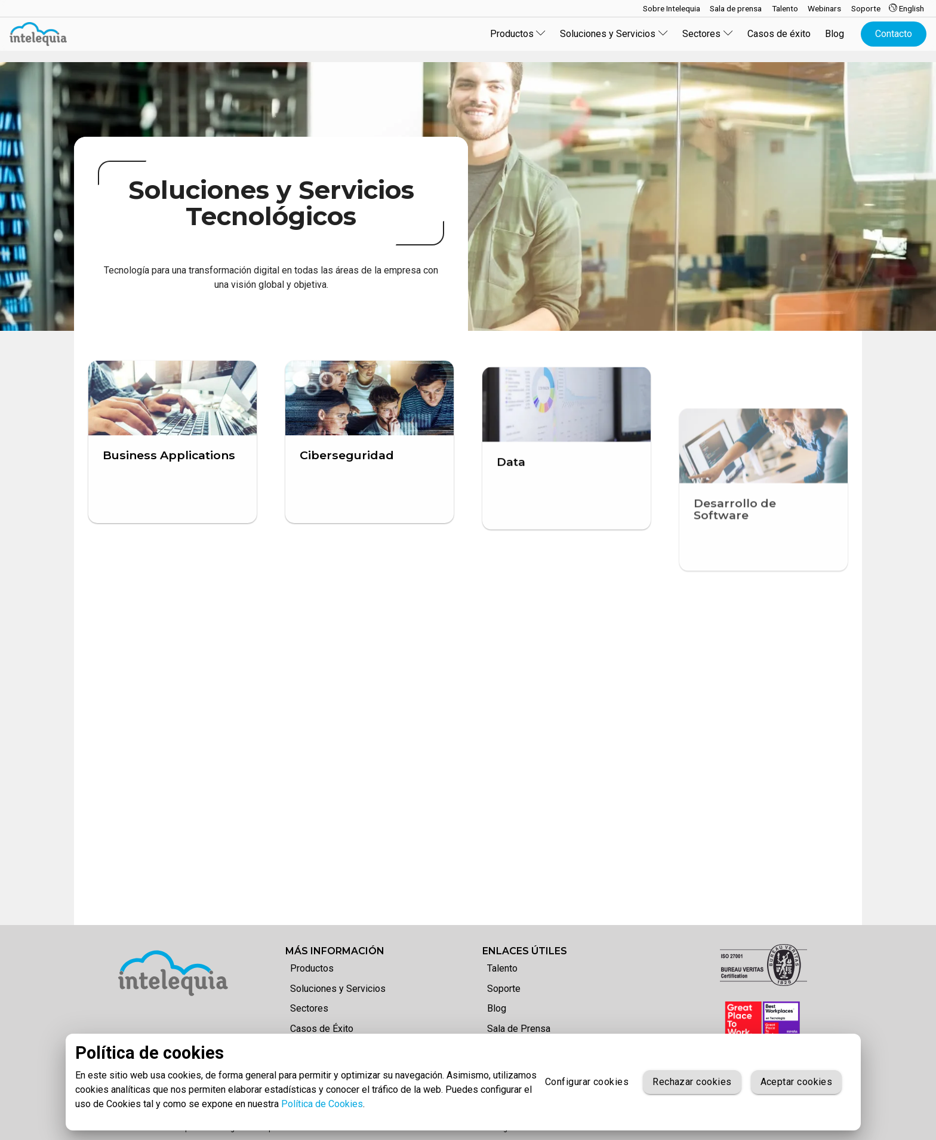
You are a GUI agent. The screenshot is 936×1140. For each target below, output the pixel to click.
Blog (834, 33)
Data (511, 524)
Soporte (504, 988)
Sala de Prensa (518, 1028)
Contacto (893, 33)
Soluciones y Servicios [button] (614, 34)
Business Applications (169, 455)
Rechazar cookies (692, 1082)
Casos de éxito (779, 33)
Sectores (309, 1008)
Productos (312, 968)
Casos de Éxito (321, 1028)
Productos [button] (518, 34)
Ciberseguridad (347, 467)
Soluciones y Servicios (338, 988)
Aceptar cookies (796, 1082)
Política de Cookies (322, 1104)
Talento (502, 968)
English (906, 8)
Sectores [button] (707, 34)
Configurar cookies (586, 1082)
